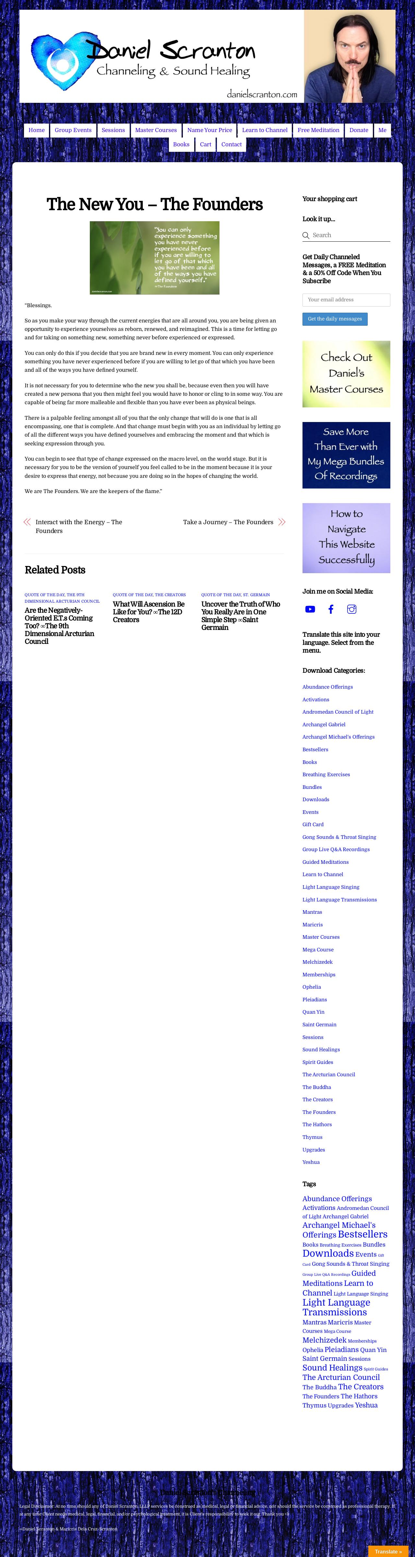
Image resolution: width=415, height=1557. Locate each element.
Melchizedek (317, 962)
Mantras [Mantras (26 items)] (314, 1322)
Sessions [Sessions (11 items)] (360, 1359)
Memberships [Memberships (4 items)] (362, 1341)
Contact (231, 144)
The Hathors (317, 1125)
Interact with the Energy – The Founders (79, 526)
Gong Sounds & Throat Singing (339, 837)
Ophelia (311, 987)
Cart (205, 144)
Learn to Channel (265, 130)
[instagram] (353, 609)
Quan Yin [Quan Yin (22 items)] (373, 1350)
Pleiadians (314, 1000)
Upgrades (313, 1150)
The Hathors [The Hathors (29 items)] (359, 1396)
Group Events (73, 130)
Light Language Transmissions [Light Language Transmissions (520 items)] (336, 1308)
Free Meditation (318, 130)
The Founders (319, 1112)
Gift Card (313, 824)
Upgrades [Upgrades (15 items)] (341, 1406)
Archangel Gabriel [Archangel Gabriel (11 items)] (346, 1216)
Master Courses (156, 130)
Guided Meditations (325, 862)
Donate (359, 130)
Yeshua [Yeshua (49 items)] (366, 1405)
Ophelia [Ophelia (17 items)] (312, 1350)
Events (310, 812)
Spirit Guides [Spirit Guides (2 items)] (376, 1369)
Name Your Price (209, 130)
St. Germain (256, 595)
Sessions (113, 130)
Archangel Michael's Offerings (338, 737)
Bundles (312, 787)
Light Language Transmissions (339, 900)
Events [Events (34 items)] (366, 1254)
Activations (315, 700)
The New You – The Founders (154, 205)
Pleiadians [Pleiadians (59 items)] (342, 1350)
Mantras (312, 912)
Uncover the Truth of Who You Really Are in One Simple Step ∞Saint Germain (240, 616)
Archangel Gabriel (324, 725)
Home (37, 130)
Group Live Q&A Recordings (336, 849)
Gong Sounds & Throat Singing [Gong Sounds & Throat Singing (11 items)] (350, 1264)
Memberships (319, 975)
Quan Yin (313, 1012)
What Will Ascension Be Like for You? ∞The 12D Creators (148, 612)
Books (181, 144)
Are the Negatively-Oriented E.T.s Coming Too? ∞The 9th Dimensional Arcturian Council (59, 626)
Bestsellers (315, 750)
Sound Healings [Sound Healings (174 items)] (332, 1367)
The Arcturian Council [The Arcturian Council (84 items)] (341, 1377)
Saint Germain (319, 1025)
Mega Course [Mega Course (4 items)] (337, 1331)
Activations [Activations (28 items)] (319, 1208)
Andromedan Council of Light (338, 712)
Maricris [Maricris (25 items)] (340, 1322)
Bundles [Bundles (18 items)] (374, 1244)
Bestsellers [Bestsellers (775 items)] (363, 1234)
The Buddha (316, 1087)
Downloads (315, 800)
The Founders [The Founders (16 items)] (320, 1396)
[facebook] (332, 609)
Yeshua (311, 1162)
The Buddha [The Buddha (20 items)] (319, 1387)
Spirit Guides (317, 1062)
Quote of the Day (45, 595)
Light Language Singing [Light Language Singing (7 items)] (361, 1294)
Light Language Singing (331, 887)
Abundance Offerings (327, 687)
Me (382, 130)
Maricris (312, 925)
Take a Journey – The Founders (228, 522)
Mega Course (318, 950)
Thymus (312, 1137)
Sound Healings (321, 1050)
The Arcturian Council (328, 1075)
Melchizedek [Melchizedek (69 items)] (324, 1340)
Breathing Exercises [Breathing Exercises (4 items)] (341, 1245)
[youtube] (311, 609)
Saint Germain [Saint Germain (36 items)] (324, 1358)
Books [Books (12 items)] (310, 1245)
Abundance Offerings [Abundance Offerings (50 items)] (337, 1199)
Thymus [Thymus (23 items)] (314, 1405)
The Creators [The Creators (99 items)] (361, 1386)
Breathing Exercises (326, 775)
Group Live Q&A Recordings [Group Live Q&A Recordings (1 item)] (326, 1275)
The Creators (170, 595)
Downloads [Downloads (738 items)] (328, 1253)
